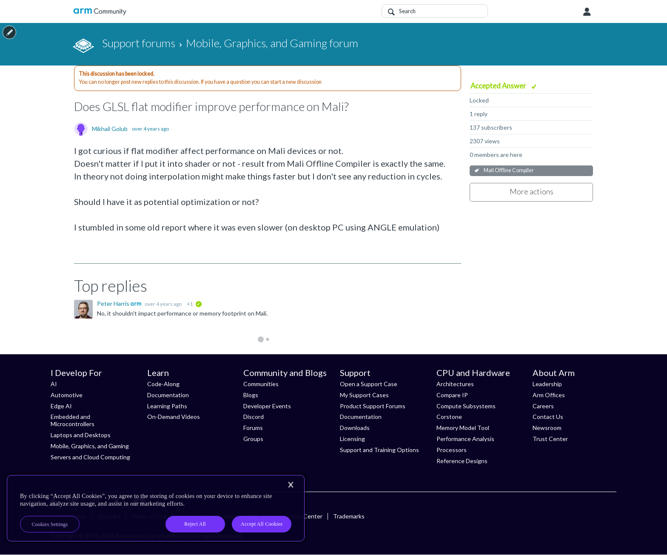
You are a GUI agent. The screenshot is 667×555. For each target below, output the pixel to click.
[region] (156, 508)
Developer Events (267, 406)
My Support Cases (364, 394)
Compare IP (452, 394)
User (587, 12)
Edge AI (61, 406)
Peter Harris (114, 303)
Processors (451, 449)
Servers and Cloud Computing (90, 457)
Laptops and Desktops (81, 434)
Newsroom (547, 427)
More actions (531, 191)
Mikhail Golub (110, 128)
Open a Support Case (368, 383)
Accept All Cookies (261, 524)
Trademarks (349, 516)
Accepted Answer (498, 85)
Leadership (547, 383)
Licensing (352, 438)
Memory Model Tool (462, 427)
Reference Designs (461, 460)
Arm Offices (549, 394)
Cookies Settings (50, 524)
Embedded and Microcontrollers (72, 420)
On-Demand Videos (173, 416)
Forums (253, 427)
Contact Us (548, 416)
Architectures (455, 383)
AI (54, 383)
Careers (543, 406)
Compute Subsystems (466, 406)
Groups (253, 438)
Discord (253, 416)
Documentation (168, 394)
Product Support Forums (372, 406)
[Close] (290, 484)
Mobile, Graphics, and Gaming (90, 446)
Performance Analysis (465, 438)
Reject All (195, 524)
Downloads (355, 427)
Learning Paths (167, 406)
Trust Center (550, 438)
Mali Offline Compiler (509, 170)
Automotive (67, 394)
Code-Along (163, 383)
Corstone (449, 416)
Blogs (250, 394)
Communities (261, 383)
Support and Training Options (379, 449)
